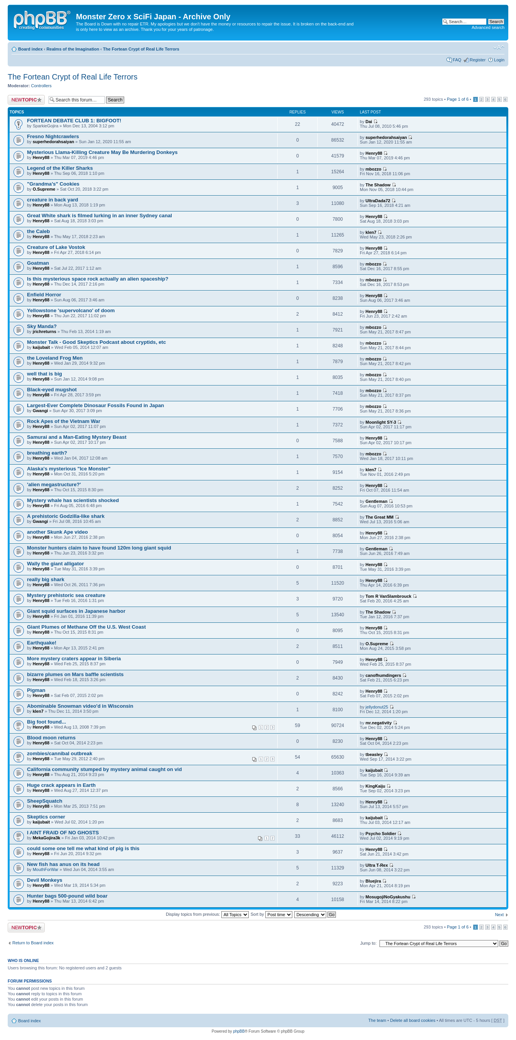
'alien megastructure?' (54, 484)
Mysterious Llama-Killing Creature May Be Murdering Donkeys (102, 152)
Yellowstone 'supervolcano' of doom (71, 310)
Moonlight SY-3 (381, 422)
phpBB (239, 1031)
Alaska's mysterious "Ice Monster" (68, 469)
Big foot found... (46, 722)
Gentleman (377, 501)
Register (478, 59)
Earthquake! (41, 643)
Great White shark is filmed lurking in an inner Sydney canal (99, 215)
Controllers (41, 85)
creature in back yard (52, 200)
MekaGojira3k (47, 837)
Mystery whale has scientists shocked (73, 500)
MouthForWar (46, 869)
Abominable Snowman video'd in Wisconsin (80, 706)
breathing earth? (47, 453)
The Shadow (378, 185)
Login (499, 59)
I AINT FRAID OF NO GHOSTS (63, 832)
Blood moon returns (51, 738)
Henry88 (41, 157)
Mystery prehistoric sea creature (66, 595)
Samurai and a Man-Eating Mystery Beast (76, 437)
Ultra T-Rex (377, 865)
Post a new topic (26, 100)
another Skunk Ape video (57, 532)
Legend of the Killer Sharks (60, 168)
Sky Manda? (42, 326)
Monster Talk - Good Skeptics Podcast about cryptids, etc (96, 342)
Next (499, 914)
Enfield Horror (44, 295)
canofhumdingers (383, 675)
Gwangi (40, 410)
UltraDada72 (378, 200)
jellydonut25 (377, 707)
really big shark (45, 579)
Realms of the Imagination (72, 49)
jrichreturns (44, 331)
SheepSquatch (44, 801)
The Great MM (380, 517)
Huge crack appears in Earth (61, 785)
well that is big (44, 374)
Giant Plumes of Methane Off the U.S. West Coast (86, 627)
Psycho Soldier (381, 833)
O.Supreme (44, 189)
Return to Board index (33, 942)
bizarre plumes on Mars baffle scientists (75, 674)
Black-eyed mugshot (52, 389)
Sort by (271, 914)
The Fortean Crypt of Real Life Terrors (141, 49)
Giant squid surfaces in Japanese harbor (76, 611)
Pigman (36, 690)
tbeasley (374, 754)
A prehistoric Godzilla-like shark (66, 516)
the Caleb (38, 231)
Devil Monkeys (44, 880)
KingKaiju (375, 786)
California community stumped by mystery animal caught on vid (104, 769)
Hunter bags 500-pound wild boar (67, 896)
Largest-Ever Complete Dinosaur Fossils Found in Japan (95, 405)
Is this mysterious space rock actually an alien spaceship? (97, 279)
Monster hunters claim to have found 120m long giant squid (99, 548)
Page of (458, 99)
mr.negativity (379, 722)
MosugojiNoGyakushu (388, 897)
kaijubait (41, 347)
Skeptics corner (46, 817)
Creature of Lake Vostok (56, 247)
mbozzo (373, 169)
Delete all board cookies (412, 1020)
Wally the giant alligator (55, 564)
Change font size (498, 47)
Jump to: (368, 943)
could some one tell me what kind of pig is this (83, 848)
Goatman (38, 263)
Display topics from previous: (207, 914)
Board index (30, 49)
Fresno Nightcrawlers (53, 136)
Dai (369, 121)
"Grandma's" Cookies (53, 184)
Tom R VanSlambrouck (388, 596)
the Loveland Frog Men (55, 358)
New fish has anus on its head (63, 864)
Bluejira (373, 881)
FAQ (457, 59)
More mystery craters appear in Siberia (74, 658)
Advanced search (488, 27)
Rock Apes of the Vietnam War (63, 421)
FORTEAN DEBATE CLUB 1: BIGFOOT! (74, 120)
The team (377, 1020)
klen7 (371, 232)
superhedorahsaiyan (53, 141)
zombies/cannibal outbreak (59, 753)
